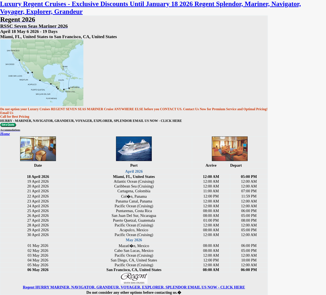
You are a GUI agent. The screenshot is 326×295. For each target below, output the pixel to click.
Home (5, 134)
